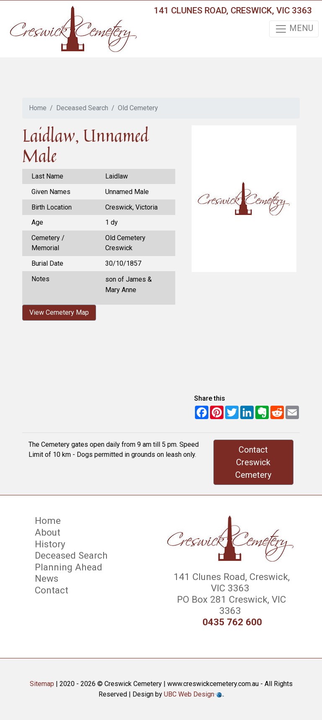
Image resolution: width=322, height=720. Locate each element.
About (47, 532)
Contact (51, 590)
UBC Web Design (189, 694)
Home (38, 108)
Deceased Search (82, 108)
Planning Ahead (68, 567)
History (50, 544)
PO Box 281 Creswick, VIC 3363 (230, 605)
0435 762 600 (232, 622)
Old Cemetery (138, 108)
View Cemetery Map (59, 312)
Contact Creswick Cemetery (253, 462)
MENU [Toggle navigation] (294, 29)
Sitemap (42, 684)
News (46, 578)
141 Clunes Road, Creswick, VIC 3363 (233, 10)
